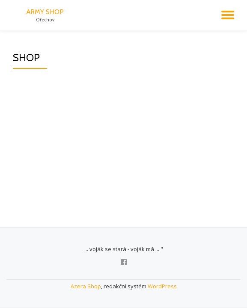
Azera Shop (86, 286)
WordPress (162, 286)
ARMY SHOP (45, 12)
